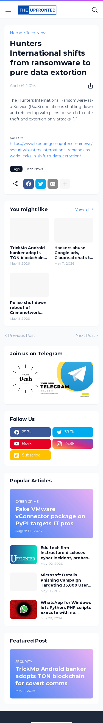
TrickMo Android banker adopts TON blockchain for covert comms (28, 252)
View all (82, 209)
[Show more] (65, 184)
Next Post (85, 335)
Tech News (36, 33)
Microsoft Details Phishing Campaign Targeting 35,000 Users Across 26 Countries (65, 580)
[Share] (88, 85)
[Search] (95, 10)
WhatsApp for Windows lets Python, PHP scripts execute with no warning (66, 607)
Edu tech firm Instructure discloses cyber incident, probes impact (64, 552)
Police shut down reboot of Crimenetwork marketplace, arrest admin (28, 307)
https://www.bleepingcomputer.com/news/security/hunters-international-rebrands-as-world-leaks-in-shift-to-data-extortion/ (51, 149)
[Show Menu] (8, 10)
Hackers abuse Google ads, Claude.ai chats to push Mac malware (73, 252)
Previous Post (21, 335)
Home (16, 33)
